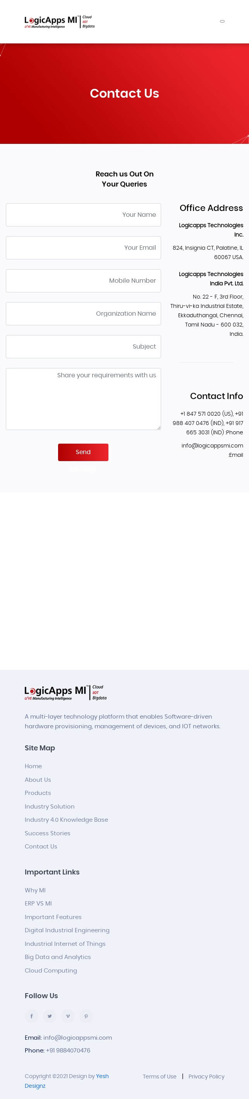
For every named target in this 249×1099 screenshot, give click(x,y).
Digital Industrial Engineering (67, 930)
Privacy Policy (207, 1077)
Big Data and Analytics (58, 957)
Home (33, 766)
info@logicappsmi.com (77, 1038)
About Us (38, 780)
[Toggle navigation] (222, 21)
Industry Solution (50, 807)
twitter (50, 1016)
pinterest (86, 1016)
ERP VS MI (38, 904)
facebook (31, 1016)
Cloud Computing (51, 971)
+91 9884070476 (68, 1051)
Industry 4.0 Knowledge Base (66, 820)
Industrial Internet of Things (65, 944)
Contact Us (41, 847)
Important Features (53, 917)
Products (38, 793)
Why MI (35, 890)
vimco (68, 1016)
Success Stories (47, 833)
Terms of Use (160, 1077)
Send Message (83, 455)
